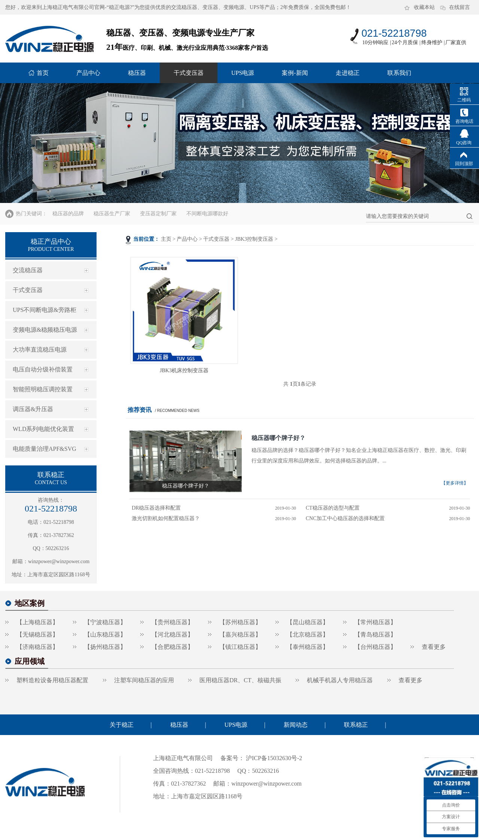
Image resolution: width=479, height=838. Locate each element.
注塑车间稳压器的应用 (144, 680)
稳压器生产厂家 (112, 213)
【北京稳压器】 (308, 634)
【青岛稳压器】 (375, 634)
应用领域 (30, 661)
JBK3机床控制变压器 (184, 370)
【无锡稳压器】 (37, 634)
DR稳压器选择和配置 (156, 508)
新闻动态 (296, 725)
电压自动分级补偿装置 (43, 369)
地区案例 (30, 603)
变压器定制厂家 (158, 213)
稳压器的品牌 (68, 213)
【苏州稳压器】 (240, 622)
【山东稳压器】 (105, 634)
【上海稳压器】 (37, 622)
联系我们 (399, 73)
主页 (166, 239)
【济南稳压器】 (37, 647)
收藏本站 (424, 7)
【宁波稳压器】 (105, 622)
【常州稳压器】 (375, 622)
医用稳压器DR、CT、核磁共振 (240, 680)
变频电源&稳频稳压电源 (45, 330)
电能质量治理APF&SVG (44, 449)
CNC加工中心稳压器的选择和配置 (345, 518)
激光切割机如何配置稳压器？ (166, 518)
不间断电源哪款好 (207, 213)
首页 (43, 73)
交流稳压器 (28, 270)
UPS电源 (242, 73)
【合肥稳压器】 (172, 647)
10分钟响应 (375, 42)
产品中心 (88, 73)
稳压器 (137, 73)
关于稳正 (122, 725)
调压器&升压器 (33, 409)
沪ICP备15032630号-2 (273, 758)
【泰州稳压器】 (308, 647)
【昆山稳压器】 (308, 622)
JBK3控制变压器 (254, 239)
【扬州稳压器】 (105, 647)
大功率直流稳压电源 (40, 349)
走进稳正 (348, 73)
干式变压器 (189, 73)
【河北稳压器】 (172, 634)
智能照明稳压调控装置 (43, 389)
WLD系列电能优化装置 (43, 429)
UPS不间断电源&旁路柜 (44, 310)
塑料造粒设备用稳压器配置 (52, 680)
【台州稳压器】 (375, 647)
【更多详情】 (454, 483)
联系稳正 (356, 725)
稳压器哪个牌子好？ (278, 438)
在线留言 (459, 7)
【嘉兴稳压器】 (240, 634)
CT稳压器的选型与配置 (333, 508)
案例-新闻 (295, 73)
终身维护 (431, 42)
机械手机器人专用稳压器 (340, 680)
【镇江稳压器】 (240, 647)
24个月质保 (405, 42)
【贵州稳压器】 (172, 622)
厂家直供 (455, 42)
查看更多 (434, 647)
